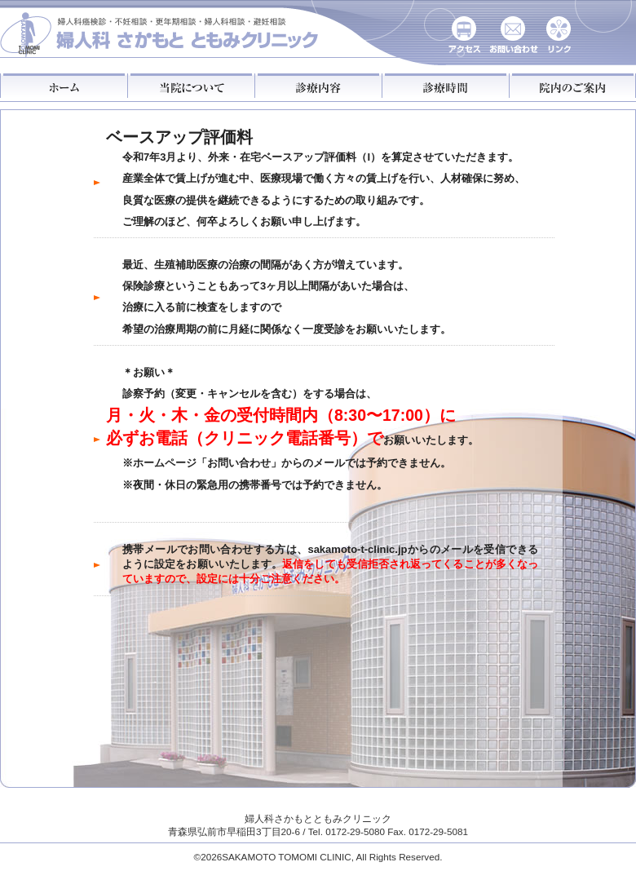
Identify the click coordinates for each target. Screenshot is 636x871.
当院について (190, 85)
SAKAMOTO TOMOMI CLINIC (286, 856)
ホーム (63, 85)
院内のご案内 (572, 85)
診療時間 (445, 85)
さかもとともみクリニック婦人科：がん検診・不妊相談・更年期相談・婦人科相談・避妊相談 (160, 31)
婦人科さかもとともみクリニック (318, 818)
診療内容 (318, 85)
